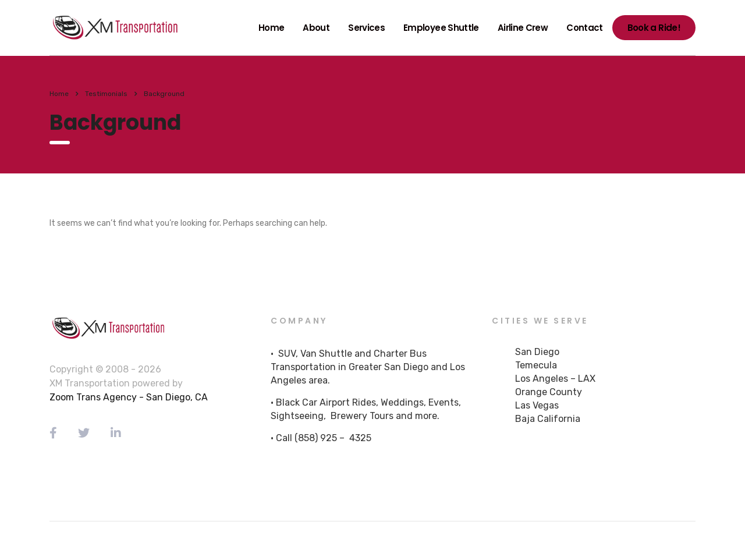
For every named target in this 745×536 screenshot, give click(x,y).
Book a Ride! (653, 28)
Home (271, 28)
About (316, 28)
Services (366, 28)
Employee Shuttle (441, 28)
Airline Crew (523, 28)
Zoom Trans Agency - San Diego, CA (128, 397)
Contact (584, 28)
